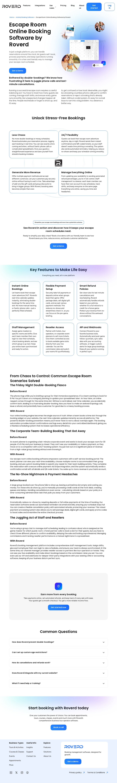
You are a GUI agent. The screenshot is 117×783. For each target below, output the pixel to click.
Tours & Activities (16, 747)
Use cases (51, 6)
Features (26, 5)
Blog (73, 5)
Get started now (58, 607)
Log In (109, 6)
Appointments (15, 760)
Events (12, 756)
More (11, 765)
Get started (94, 6)
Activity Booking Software (25, 17)
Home (12, 17)
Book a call (58, 727)
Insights (29, 747)
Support (29, 752)
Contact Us (31, 756)
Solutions (47, 752)
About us (81, 6)
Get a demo (72, 761)
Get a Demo (17, 70)
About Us (47, 756)
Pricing (63, 5)
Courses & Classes (16, 752)
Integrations (40, 5)
